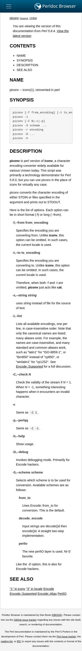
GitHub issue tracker (25, 619)
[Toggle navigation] (9, 6)
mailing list (6, 641)
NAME (21, 55)
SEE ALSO (24, 70)
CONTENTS (23, 46)
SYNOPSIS (25, 60)
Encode (48, 589)
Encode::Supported (29, 366)
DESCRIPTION (27, 65)
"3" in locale (34, 589)
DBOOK (57, 615)
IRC (19, 641)
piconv (14, 18)
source (24, 18)
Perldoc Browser (55, 6)
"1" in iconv (17, 589)
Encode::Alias (47, 593)
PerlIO (62, 593)
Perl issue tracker (66, 636)
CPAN (33, 18)
